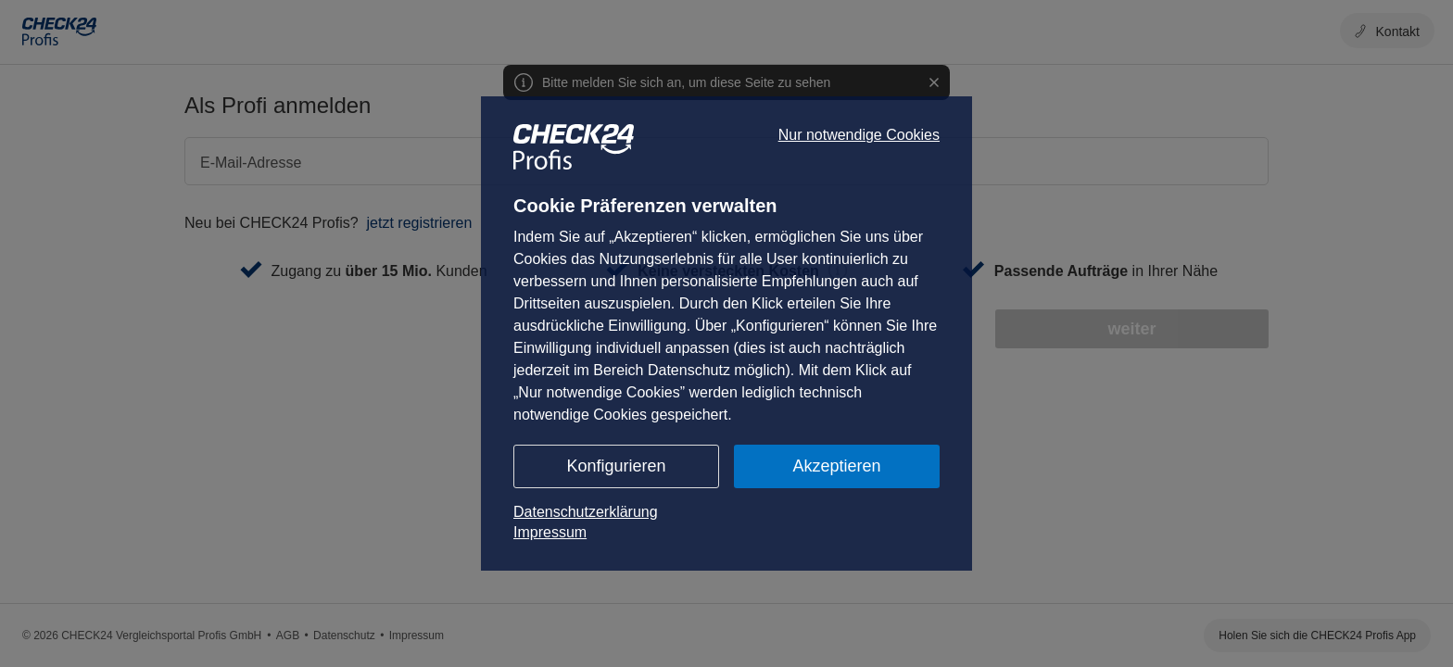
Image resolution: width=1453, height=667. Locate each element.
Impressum (550, 532)
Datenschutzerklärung (585, 512)
